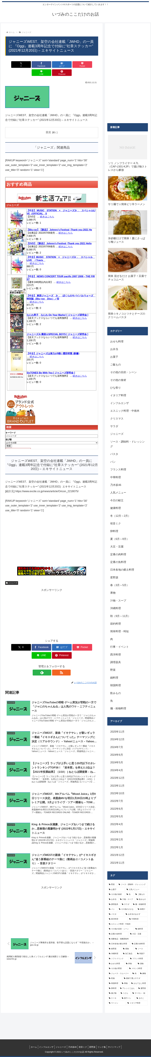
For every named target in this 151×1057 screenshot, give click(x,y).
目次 (48, 124)
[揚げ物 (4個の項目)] (113, 993)
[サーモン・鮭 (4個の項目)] (139, 993)
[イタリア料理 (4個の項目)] (137, 1003)
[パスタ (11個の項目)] (116, 914)
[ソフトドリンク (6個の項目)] (118, 959)
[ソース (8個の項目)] (141, 949)
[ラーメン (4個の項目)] (117, 1003)
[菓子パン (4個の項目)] (128, 998)
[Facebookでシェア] (28, 64)
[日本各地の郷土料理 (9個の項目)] (119, 944)
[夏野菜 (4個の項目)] (142, 988)
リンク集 (104, 1047)
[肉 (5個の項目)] (134, 973)
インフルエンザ (44, 1047)
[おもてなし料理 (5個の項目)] (139, 983)
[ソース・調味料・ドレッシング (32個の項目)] (132, 884)
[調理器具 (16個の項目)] (114, 904)
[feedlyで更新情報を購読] (48, 656)
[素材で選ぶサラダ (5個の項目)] (135, 978)
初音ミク (83, 1047)
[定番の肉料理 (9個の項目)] (139, 944)
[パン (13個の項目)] (112, 909)
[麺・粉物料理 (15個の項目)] (140, 904)
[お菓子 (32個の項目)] (116, 889)
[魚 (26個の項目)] (129, 894)
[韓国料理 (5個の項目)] (114, 983)
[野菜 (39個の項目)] (112, 884)
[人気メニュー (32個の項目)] (136, 889)
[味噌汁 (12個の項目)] (142, 909)
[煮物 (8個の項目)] (127, 949)
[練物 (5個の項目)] (143, 973)
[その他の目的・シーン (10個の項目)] (120, 929)
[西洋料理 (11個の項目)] (117, 919)
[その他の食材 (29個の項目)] (116, 894)
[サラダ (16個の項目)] (126, 904)
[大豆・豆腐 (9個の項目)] (138, 934)
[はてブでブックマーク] (43, 64)
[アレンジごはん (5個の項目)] (127, 988)
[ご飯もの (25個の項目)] (141, 894)
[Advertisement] (51, 533)
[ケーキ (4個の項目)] (114, 998)
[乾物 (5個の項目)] (115, 978)
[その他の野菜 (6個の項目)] (117, 968)
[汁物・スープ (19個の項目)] (127, 899)
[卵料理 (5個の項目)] (113, 988)
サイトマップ (117, 1047)
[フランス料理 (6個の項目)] (138, 959)
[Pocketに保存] (59, 64)
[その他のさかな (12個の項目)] (127, 909)
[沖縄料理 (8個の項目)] (114, 954)
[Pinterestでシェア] (90, 64)
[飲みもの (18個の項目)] (141, 899)
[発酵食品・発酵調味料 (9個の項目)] (127, 939)
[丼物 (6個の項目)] (130, 964)
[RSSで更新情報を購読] (55, 656)
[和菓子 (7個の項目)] (142, 954)
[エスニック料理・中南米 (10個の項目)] (127, 924)
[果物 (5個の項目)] (125, 983)
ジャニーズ (11, 575)
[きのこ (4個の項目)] (141, 998)
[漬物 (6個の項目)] (142, 964)
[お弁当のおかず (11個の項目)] (136, 914)
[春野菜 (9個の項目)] (114, 949)
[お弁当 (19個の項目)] (113, 899)
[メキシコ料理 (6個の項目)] (138, 968)
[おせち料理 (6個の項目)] (116, 964)
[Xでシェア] (12, 64)
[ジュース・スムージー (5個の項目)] (119, 973)
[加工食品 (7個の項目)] (128, 954)
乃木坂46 (72, 1047)
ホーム (31, 1047)
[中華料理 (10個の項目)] (138, 919)
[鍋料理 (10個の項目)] (141, 929)
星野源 (94, 1047)
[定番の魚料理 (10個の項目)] (118, 934)
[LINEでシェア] (75, 64)
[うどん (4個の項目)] (125, 993)
